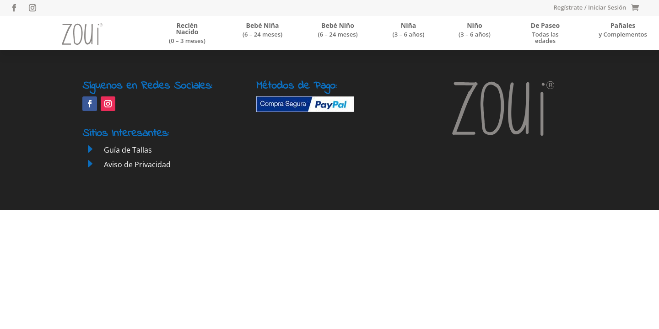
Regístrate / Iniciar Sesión (589, 7)
